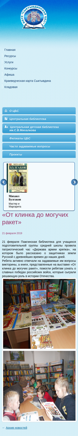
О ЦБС (14, 110)
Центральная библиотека (27, 118)
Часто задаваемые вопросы (29, 146)
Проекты (15, 154)
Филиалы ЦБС (19, 138)
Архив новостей (16, 427)
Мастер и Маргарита (20, 201)
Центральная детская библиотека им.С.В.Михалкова (34, 128)
